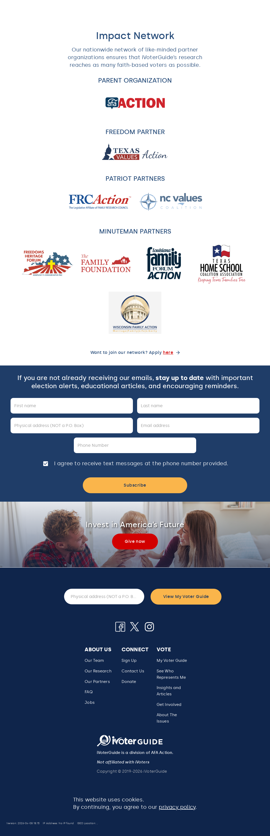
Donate (129, 681)
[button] (172, 674)
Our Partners (97, 681)
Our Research (98, 671)
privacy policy (177, 807)
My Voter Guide (172, 660)
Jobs (89, 702)
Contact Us (133, 671)
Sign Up (129, 660)
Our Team (94, 660)
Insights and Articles (169, 690)
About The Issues (167, 718)
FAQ (88, 692)
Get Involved (169, 704)
